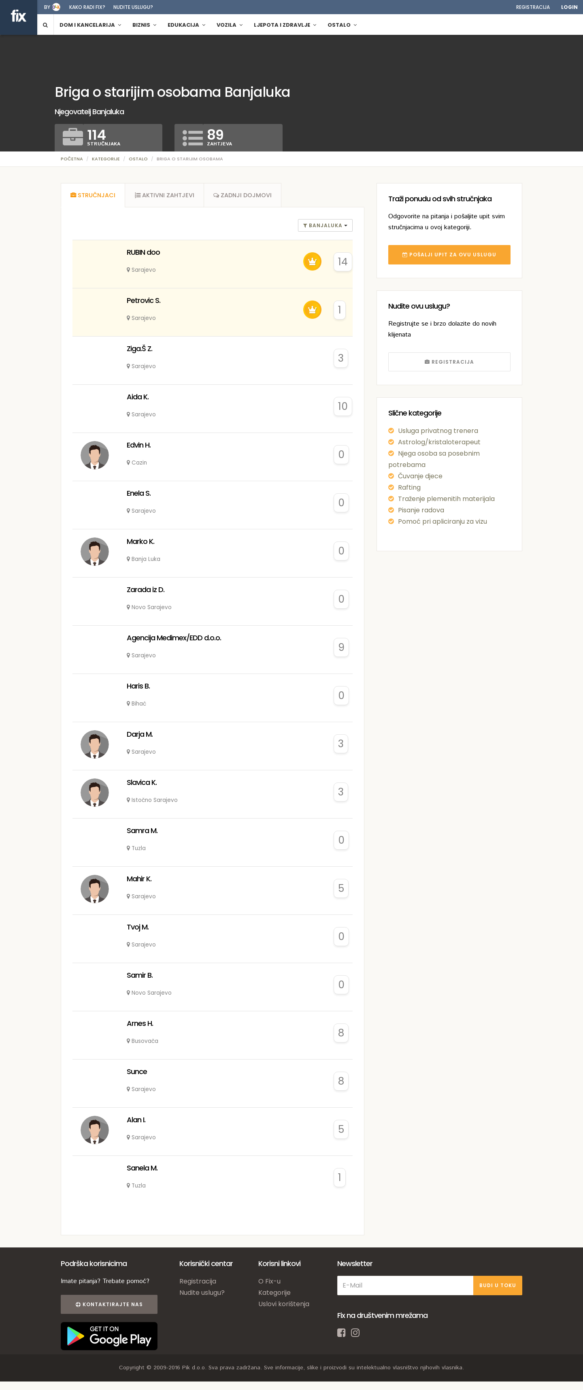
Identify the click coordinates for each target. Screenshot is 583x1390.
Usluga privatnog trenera (438, 430)
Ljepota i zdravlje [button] (285, 25)
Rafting (409, 487)
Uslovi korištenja (283, 1304)
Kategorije (106, 159)
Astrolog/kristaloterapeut (439, 442)
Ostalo (138, 159)
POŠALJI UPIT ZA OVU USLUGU (449, 254)
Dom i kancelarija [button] (90, 25)
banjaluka (323, 226)
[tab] (93, 195)
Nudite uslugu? (133, 7)
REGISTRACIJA (449, 361)
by (47, 7)
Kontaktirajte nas (108, 1305)
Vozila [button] (230, 25)
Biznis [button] (144, 25)
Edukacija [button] (186, 25)
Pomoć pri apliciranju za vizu (442, 521)
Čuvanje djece (420, 476)
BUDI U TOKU (497, 1286)
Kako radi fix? (87, 7)
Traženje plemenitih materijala (446, 498)
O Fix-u (269, 1282)
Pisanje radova (421, 510)
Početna (72, 159)
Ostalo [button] (342, 25)
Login (569, 7)
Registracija (533, 7)
